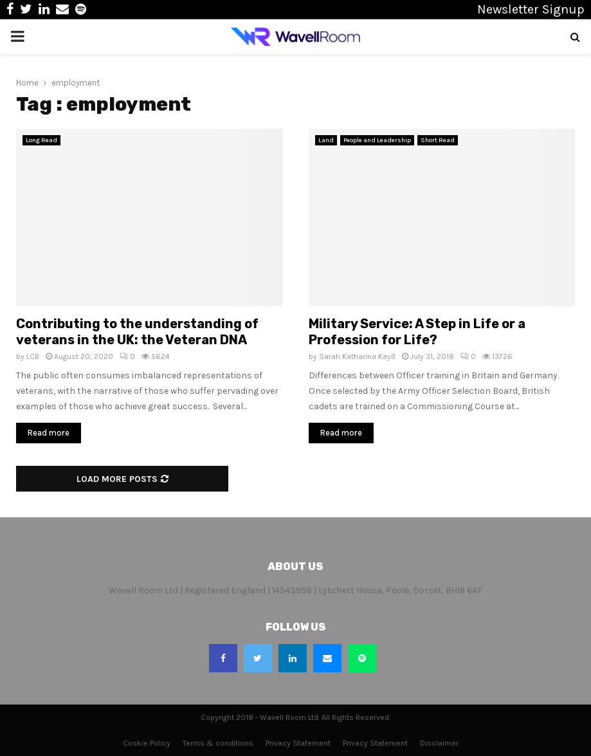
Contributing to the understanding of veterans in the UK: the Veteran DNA (137, 331)
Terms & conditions (218, 743)
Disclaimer (439, 743)
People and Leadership (377, 140)
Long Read (41, 140)
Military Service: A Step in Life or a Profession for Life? (417, 331)
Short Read (438, 140)
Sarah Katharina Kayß (357, 356)
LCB (32, 356)
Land (326, 140)
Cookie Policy (146, 743)
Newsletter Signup (531, 9)
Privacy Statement (298, 743)
